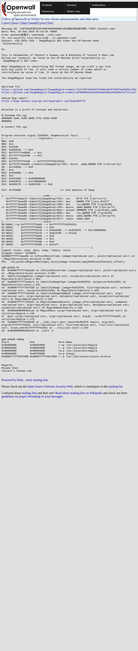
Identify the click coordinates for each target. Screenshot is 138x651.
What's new (73, 11)
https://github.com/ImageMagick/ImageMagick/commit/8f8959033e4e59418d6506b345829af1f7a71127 (69, 105)
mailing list (115, 455)
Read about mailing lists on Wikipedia (78, 462)
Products (47, 5)
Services (72, 5)
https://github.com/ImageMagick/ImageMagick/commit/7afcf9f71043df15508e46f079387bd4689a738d (69, 101)
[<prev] (6, 23)
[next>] (16, 23)
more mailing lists (37, 449)
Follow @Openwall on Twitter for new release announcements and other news (50, 19)
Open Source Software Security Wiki (50, 455)
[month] (34, 23)
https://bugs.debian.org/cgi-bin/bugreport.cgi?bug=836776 (43, 115)
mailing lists (29, 462)
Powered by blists (12, 449)
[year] (43, 23)
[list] (50, 23)
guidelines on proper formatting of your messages (32, 465)
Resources (48, 11)
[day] (24, 23)
